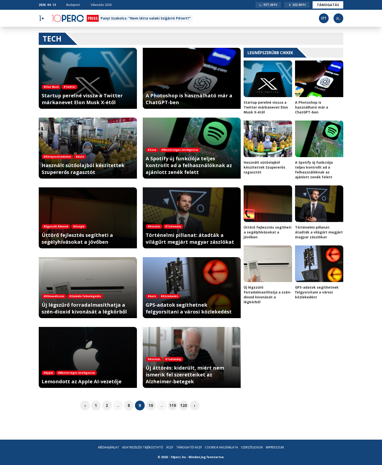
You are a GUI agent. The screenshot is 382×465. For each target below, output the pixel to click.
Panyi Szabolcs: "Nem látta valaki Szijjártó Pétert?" (146, 18)
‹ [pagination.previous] (85, 405)
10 (151, 405)
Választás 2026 (99, 5)
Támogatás (328, 4)
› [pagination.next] (194, 405)
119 (172, 405)
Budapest (71, 5)
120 (183, 405)
